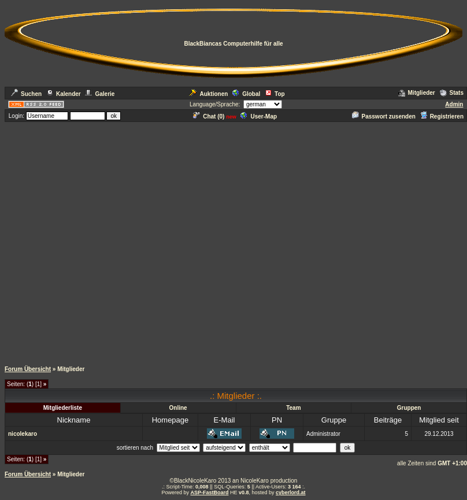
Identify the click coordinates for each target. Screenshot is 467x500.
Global (246, 94)
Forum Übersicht (28, 369)
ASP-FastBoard (209, 492)
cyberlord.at (291, 492)
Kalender (63, 94)
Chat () (208, 116)
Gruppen (409, 408)
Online (178, 408)
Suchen (26, 94)
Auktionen (208, 94)
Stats (452, 93)
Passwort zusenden (384, 116)
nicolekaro (22, 434)
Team (293, 408)
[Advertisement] (231, 241)
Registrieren (442, 116)
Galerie (99, 94)
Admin (454, 104)
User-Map (258, 116)
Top (275, 94)
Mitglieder (416, 93)
